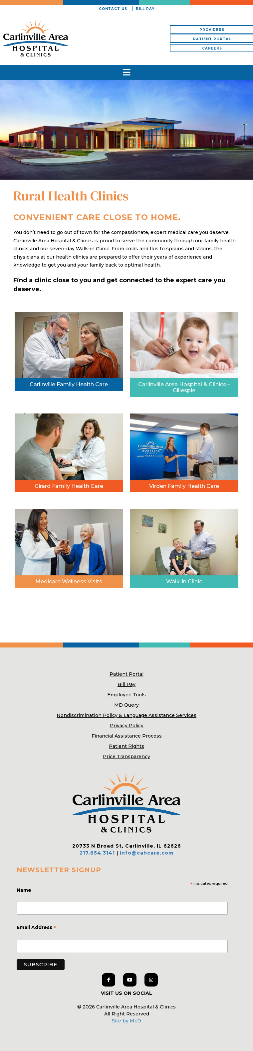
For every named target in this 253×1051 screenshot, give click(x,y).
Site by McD (126, 1021)
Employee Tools (126, 695)
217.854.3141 (97, 853)
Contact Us (113, 9)
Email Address (37, 928)
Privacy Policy (126, 726)
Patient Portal (126, 674)
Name (25, 890)
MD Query (126, 705)
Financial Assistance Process (127, 736)
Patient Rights (126, 746)
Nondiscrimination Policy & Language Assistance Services (126, 715)
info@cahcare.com (146, 853)
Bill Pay (145, 9)
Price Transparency (126, 756)
